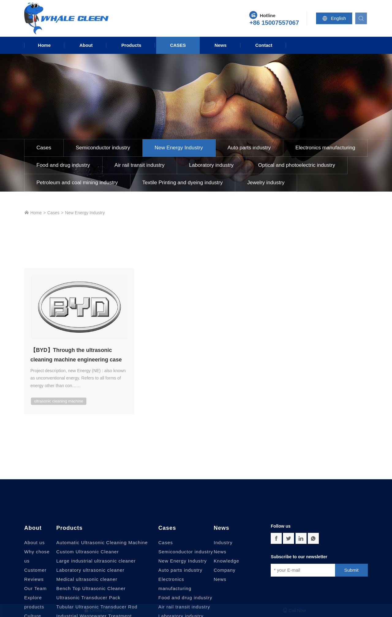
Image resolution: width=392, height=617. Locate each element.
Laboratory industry (211, 165)
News (221, 45)
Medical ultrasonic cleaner (86, 579)
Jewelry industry (266, 182)
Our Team (35, 588)
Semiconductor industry (103, 148)
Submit (351, 570)
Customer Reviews (35, 575)
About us (34, 542)
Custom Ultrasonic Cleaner (87, 552)
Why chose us (37, 556)
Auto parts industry (249, 148)
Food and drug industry (63, 165)
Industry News (223, 547)
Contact (264, 45)
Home (44, 45)
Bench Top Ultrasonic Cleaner (91, 588)
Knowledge (226, 561)
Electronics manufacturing (325, 148)
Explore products (34, 602)
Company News (225, 575)
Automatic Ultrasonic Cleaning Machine (102, 542)
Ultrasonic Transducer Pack (88, 597)
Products (131, 45)
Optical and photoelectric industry (296, 165)
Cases (178, 45)
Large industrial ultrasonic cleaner (96, 561)
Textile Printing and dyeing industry (182, 182)
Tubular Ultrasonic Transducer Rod (97, 607)
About (85, 45)
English (335, 18)
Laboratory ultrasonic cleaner (90, 570)
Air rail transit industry (139, 165)
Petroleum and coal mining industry (77, 182)
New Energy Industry (179, 148)
